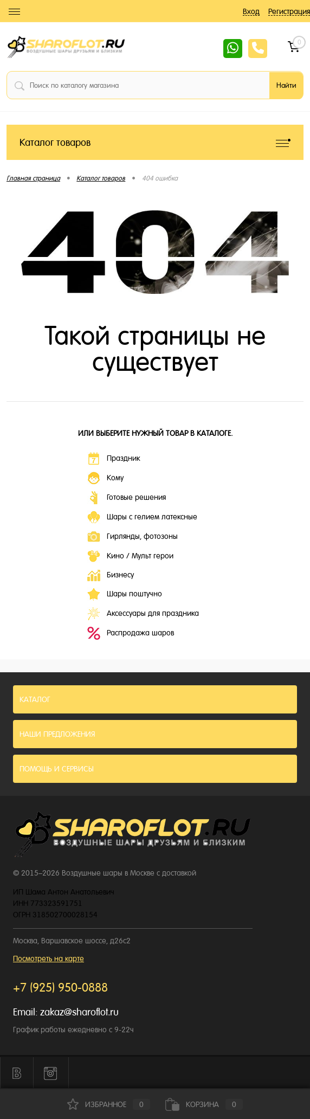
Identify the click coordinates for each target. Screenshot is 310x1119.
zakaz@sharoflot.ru (79, 1012)
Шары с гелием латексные (142, 517)
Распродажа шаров (130, 633)
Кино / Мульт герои (130, 556)
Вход (251, 11)
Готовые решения (126, 497)
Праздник (113, 458)
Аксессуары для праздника (143, 613)
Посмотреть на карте (48, 958)
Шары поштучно (124, 594)
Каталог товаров (155, 142)
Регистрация (289, 11)
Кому (105, 478)
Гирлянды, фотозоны (132, 536)
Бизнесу (110, 575)
